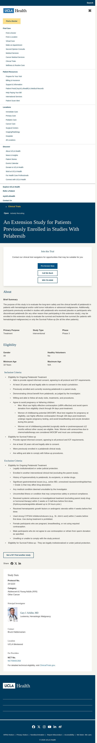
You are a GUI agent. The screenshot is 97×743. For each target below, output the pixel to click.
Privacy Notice (22, 735)
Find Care (7, 28)
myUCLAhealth (9, 196)
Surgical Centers (12, 128)
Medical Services (12, 53)
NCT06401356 (14, 661)
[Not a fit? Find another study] (18, 555)
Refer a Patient (9, 191)
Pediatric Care (11, 120)
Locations (7, 107)
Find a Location (11, 37)
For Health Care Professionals (17, 175)
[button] (47, 187)
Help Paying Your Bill (14, 93)
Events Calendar (12, 163)
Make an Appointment (14, 45)
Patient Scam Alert (13, 101)
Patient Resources (10, 72)
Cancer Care (10, 124)
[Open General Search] (89, 3)
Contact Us (7, 200)
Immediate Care (12, 112)
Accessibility (69, 735)
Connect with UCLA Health (16, 179)
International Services (14, 97)
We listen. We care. (84, 735)
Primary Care (11, 116)
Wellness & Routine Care (15, 65)
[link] (12, 563)
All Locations (10, 140)
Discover (6, 147)
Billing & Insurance (13, 80)
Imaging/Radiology (13, 132)
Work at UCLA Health (14, 171)
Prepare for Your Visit (14, 76)
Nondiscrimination (37, 735)
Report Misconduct (54, 735)
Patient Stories (11, 159)
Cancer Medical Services (15, 57)
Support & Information (14, 84)
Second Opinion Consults (15, 49)
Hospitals (9, 136)
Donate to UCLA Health (14, 167)
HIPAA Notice (8, 735)
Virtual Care (10, 41)
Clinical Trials (11, 61)
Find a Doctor (11, 33)
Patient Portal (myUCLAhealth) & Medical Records (25, 88)
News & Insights (12, 155)
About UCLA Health (13, 151)
